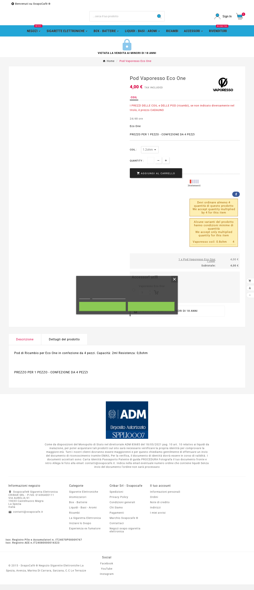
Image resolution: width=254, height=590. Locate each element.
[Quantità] (150, 166)
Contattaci (117, 528)
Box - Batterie (78, 507)
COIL (134, 103)
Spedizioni (116, 497)
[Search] (159, 19)
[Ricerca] (122, 19)
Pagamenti (117, 518)
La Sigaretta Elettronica (85, 523)
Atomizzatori (77, 502)
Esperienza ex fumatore (85, 534)
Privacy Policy (119, 502)
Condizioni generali (122, 507)
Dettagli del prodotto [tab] (64, 345)
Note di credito (160, 507)
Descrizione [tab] (25, 345)
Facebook (236, 200)
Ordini (154, 502)
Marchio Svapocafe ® (124, 523)
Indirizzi (155, 513)
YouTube (106, 574)
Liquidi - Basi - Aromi (83, 513)
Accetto (151, 306)
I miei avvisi (158, 518)
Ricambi (74, 518)
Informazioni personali (165, 497)
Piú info (84, 297)
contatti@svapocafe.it (28, 517)
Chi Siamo (116, 513)
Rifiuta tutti (102, 306)
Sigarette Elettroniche (83, 497)
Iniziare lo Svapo (80, 528)
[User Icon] (223, 19)
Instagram (107, 579)
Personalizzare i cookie (109, 297)
